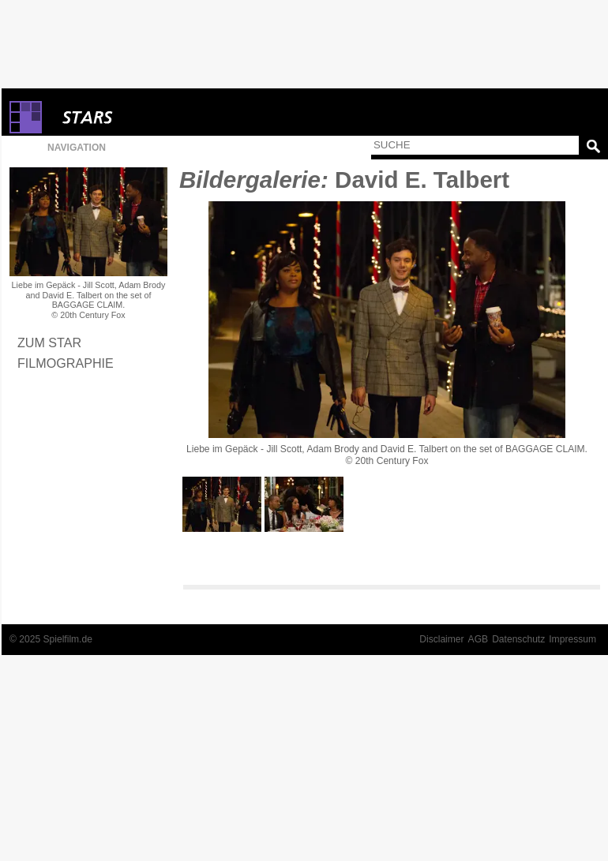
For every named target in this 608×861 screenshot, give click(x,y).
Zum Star (49, 342)
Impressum (572, 639)
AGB (478, 639)
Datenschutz (518, 639)
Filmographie (65, 363)
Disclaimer (441, 639)
